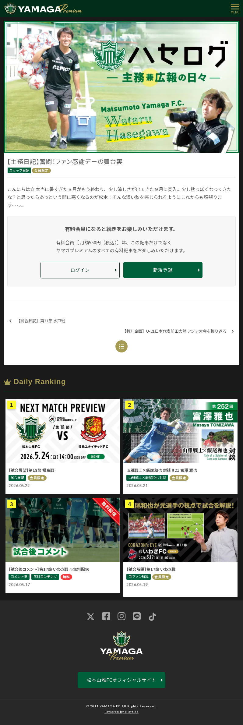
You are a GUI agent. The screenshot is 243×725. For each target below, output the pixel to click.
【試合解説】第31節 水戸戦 (37, 321)
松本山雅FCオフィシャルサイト (121, 680)
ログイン (80, 270)
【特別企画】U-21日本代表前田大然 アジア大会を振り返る (178, 331)
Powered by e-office (121, 711)
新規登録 (163, 270)
